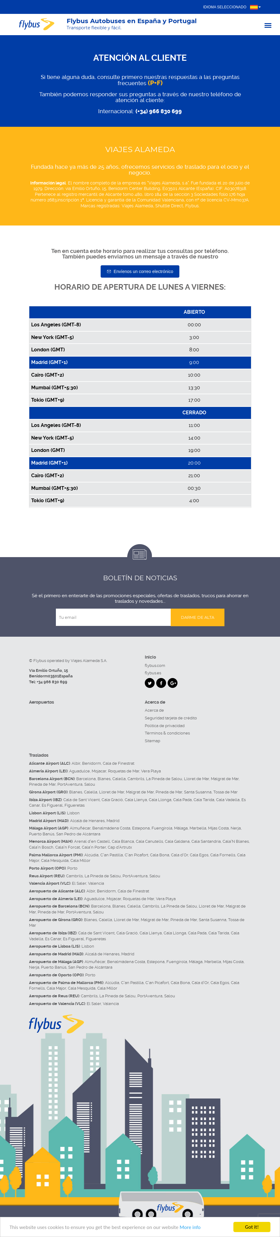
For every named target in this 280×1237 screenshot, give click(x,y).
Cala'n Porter (94, 847)
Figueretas (75, 805)
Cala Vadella (228, 799)
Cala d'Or (179, 855)
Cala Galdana (177, 841)
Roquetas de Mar (123, 771)
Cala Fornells (222, 855)
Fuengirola (162, 828)
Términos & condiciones (167, 733)
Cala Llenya (136, 799)
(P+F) (155, 83)
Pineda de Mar (42, 784)
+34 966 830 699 (52, 682)
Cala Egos (199, 855)
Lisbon (73, 813)
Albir (76, 763)
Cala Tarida (204, 799)
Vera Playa (151, 771)
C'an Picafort (136, 855)
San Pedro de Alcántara (78, 834)
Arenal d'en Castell (92, 841)
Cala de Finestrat (118, 763)
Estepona (141, 828)
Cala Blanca (123, 841)
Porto (72, 868)
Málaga (181, 828)
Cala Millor (80, 860)
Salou (89, 784)
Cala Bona (159, 855)
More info (190, 1227)
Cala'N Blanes (236, 841)
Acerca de (154, 710)
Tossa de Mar (225, 792)
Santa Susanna (197, 792)
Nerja (236, 828)
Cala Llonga (160, 799)
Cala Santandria (206, 841)
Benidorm (91, 763)
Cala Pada (182, 799)
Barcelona (86, 778)
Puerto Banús (41, 834)
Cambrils (135, 778)
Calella (119, 778)
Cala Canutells (149, 841)
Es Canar (53, 939)
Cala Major (56, 988)
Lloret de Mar (196, 778)
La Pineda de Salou (164, 778)
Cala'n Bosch (41, 847)
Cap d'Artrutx (120, 847)
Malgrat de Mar (225, 778)
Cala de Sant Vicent (81, 799)
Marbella (198, 828)
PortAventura (69, 784)
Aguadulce (79, 771)
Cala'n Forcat (67, 847)
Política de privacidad (165, 725)
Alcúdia (91, 855)
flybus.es (153, 673)
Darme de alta (197, 617)
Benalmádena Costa (111, 828)
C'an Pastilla (111, 855)
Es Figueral (52, 805)
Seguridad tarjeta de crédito (171, 718)
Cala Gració (112, 799)
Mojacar (99, 771)
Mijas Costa (218, 828)
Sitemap (152, 740)
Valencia (96, 883)
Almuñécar (80, 828)
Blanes (104, 778)
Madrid (113, 820)
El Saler (79, 883)
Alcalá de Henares (87, 820)
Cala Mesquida (55, 860)
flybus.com (155, 665)
